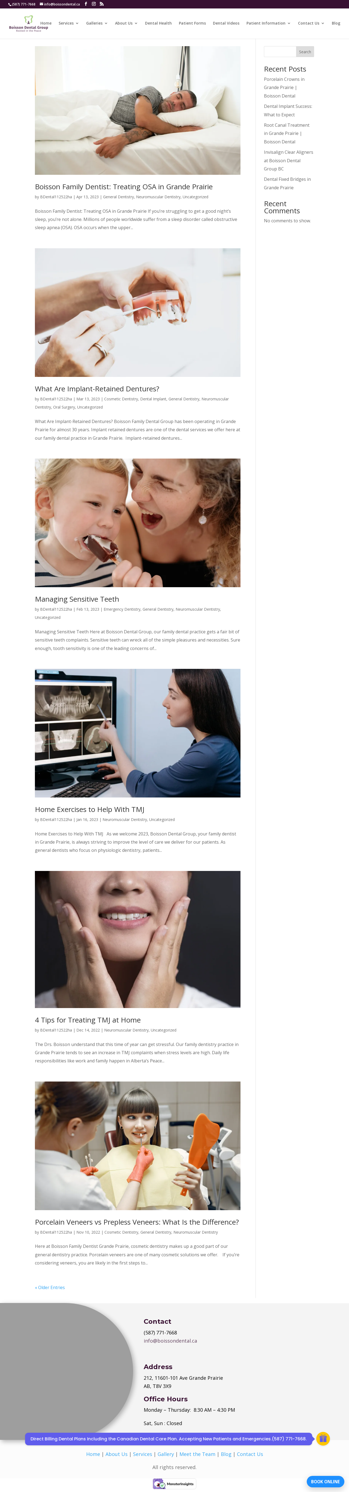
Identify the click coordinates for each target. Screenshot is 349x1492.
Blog (336, 24)
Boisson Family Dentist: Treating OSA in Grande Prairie (124, 186)
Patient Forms (192, 24)
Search (305, 51)
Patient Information (265, 24)
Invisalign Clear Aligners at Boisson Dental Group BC (288, 160)
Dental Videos (226, 24)
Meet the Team (197, 1454)
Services (66, 24)
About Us (124, 24)
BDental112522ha (56, 196)
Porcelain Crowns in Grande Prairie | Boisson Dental (284, 87)
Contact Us (308, 24)
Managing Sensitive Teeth (77, 599)
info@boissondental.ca (170, 1340)
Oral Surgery (64, 407)
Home (46, 24)
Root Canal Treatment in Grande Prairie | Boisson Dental (286, 133)
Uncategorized (195, 196)
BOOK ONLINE (323, 1480)
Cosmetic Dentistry (121, 398)
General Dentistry (118, 196)
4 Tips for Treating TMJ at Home (88, 1020)
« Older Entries (50, 1287)
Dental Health (158, 24)
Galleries (94, 24)
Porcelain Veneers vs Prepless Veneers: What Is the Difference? (137, 1222)
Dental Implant (153, 398)
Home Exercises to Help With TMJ (90, 809)
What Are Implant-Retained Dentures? (97, 389)
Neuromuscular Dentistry (158, 196)
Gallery (166, 1454)
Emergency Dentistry (122, 609)
